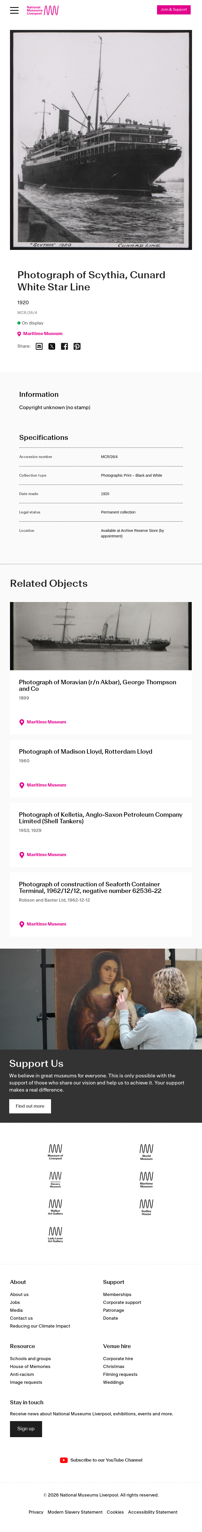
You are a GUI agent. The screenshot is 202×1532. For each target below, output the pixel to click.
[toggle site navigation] (14, 10)
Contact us (21, 1318)
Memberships (117, 1295)
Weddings (113, 1382)
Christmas (113, 1366)
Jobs (15, 1302)
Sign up (26, 1429)
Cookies (115, 1512)
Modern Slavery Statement (75, 1512)
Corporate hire (118, 1358)
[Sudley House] (146, 1207)
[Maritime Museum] (146, 1180)
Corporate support (122, 1302)
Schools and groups (30, 1358)
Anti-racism (22, 1374)
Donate (110, 1318)
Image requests (26, 1382)
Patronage (113, 1310)
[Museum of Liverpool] (55, 1152)
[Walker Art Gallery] (55, 1207)
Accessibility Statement (153, 1512)
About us (19, 1295)
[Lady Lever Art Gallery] (55, 1235)
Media (16, 1310)
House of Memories (30, 1366)
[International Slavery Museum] (55, 1180)
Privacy (36, 1512)
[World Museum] (146, 1152)
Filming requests (120, 1374)
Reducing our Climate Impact (40, 1326)
